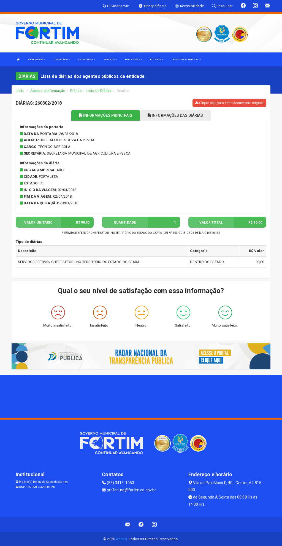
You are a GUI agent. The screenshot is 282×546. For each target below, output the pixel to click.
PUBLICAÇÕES (133, 59)
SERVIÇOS (110, 59)
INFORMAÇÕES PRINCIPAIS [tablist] (105, 115)
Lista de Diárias (99, 91)
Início (20, 91)
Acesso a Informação (47, 91)
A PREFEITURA (36, 59)
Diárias (76, 91)
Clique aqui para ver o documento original (229, 103)
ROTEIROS (156, 59)
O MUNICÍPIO (62, 59)
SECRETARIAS (86, 59)
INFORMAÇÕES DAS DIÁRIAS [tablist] (175, 115)
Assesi (121, 539)
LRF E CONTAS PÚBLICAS (186, 59)
